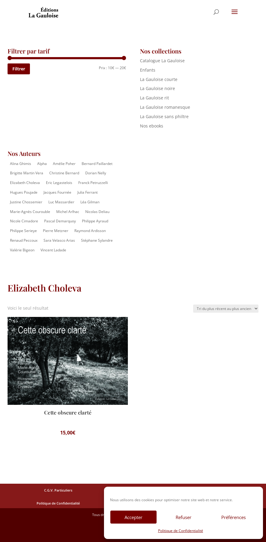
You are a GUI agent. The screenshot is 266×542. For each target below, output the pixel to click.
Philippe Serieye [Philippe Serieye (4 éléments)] (23, 230)
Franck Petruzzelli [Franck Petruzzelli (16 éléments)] (93, 182)
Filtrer (18, 69)
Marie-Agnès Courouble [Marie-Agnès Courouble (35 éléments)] (30, 211)
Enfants (147, 70)
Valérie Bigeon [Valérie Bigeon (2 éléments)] (22, 250)
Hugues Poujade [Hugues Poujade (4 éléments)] (23, 192)
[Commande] (225, 309)
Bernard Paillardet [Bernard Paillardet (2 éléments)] (97, 163)
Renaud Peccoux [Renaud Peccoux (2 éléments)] (23, 240)
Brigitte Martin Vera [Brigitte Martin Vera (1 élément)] (26, 173)
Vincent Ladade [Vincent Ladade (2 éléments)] (53, 250)
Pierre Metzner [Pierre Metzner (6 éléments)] (55, 230)
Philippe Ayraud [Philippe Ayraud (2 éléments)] (95, 221)
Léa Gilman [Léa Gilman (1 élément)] (89, 202)
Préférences (233, 517)
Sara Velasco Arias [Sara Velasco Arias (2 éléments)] (59, 240)
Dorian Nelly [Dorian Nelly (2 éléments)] (95, 173)
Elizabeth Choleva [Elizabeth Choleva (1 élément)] (25, 182)
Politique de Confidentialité (180, 530)
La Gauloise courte (158, 79)
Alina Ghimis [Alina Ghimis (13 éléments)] (20, 163)
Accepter (133, 517)
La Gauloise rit (154, 98)
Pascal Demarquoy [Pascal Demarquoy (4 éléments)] (60, 221)
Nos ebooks (151, 126)
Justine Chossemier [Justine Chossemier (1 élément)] (26, 202)
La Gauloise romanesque (165, 107)
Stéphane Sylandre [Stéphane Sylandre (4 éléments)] (97, 240)
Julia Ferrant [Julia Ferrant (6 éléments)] (87, 192)
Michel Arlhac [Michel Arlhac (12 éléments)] (67, 211)
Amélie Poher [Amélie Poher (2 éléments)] (64, 163)
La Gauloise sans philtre (164, 116)
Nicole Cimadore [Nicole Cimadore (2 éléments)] (24, 221)
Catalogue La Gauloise (162, 60)
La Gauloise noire (157, 88)
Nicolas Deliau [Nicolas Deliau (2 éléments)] (97, 211)
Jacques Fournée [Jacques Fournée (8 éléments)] (57, 192)
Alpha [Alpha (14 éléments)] (42, 163)
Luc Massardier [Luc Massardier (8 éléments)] (61, 202)
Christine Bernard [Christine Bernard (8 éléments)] (64, 173)
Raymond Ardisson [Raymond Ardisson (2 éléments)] (90, 230)
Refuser (183, 517)
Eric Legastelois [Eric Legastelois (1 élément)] (59, 182)
